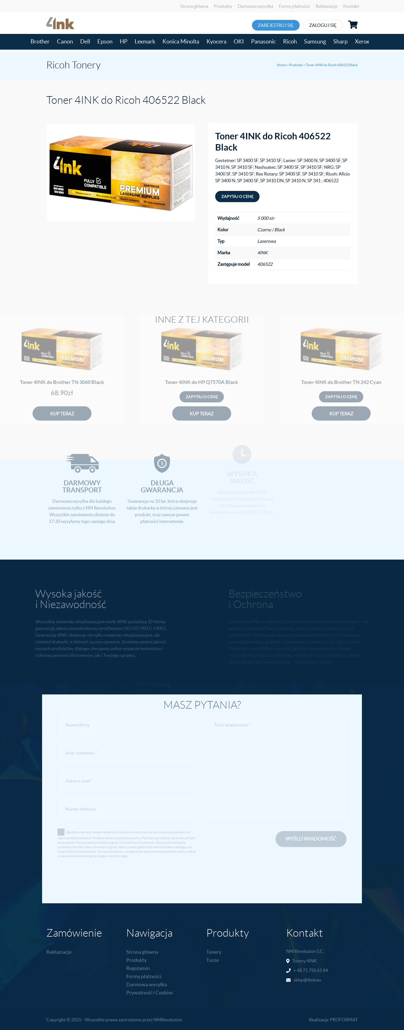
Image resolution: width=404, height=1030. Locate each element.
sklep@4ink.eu (307, 979)
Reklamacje (327, 6)
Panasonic (263, 41)
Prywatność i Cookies (149, 993)
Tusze (212, 960)
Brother (40, 41)
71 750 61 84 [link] (315, 970)
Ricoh (290, 41)
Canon (65, 41)
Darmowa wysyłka (255, 6)
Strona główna (194, 6)
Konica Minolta (180, 41)
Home (281, 65)
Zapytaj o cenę (237, 196)
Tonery (213, 952)
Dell (85, 41)
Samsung (315, 41)
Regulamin (138, 968)
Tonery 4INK (304, 960)
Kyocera (216, 41)
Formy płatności (294, 6)
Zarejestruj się (277, 25)
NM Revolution (301, 951)
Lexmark (145, 41)
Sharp (340, 41)
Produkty (223, 6)
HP (123, 41)
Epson (105, 41)
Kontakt (351, 6)
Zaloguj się (333, 25)
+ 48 (298, 970)
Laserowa (266, 241)
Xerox (362, 41)
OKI (239, 41)
